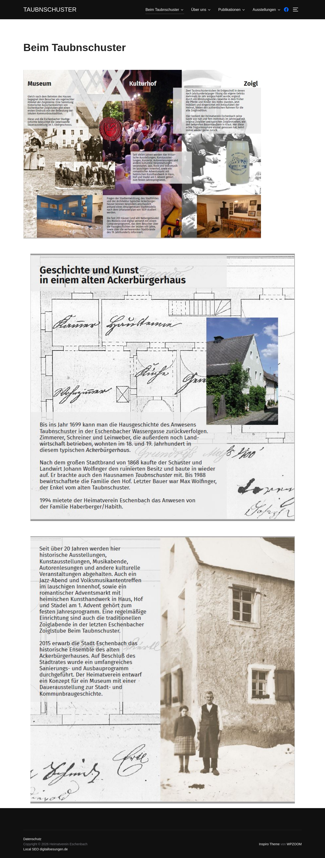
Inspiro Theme (269, 844)
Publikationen (232, 10)
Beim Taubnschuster (164, 10)
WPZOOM (294, 844)
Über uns (201, 10)
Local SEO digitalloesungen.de (45, 849)
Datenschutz (32, 839)
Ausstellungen (267, 10)
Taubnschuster (50, 9)
